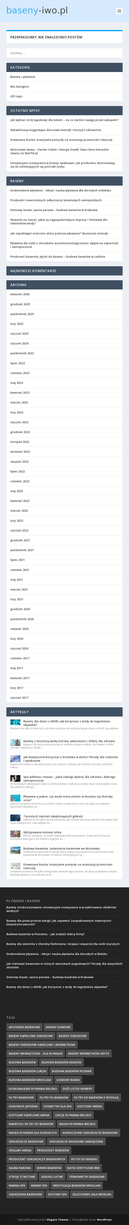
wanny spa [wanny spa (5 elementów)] (39, 1185)
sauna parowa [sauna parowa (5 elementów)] (20, 1168)
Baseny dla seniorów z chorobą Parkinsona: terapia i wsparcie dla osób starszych (63, 944)
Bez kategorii (19, 86)
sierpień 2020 (19, 629)
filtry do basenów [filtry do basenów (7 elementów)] (54, 1097)
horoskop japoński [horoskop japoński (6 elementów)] (23, 1106)
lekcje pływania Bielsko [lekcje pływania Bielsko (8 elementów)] (73, 1115)
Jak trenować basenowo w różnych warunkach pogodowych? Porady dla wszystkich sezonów (64, 965)
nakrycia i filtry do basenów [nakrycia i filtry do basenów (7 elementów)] (31, 1124)
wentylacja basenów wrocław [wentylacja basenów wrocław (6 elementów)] (76, 1185)
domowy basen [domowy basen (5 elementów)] (68, 1080)
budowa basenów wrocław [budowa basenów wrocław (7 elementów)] (30, 1080)
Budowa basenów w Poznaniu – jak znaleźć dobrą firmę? (45, 934)
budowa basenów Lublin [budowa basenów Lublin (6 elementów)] (27, 1071)
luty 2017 (16, 688)
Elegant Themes (57, 1219)
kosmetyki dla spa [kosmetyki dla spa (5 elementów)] (57, 1106)
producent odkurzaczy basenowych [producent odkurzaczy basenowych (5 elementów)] (37, 1159)
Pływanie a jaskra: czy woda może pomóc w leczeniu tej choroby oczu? (68, 798)
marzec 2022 (19, 510)
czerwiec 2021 (19, 570)
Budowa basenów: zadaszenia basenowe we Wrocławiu (61, 848)
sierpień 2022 (19, 461)
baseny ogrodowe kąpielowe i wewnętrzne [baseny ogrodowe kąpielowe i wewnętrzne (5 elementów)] (42, 1045)
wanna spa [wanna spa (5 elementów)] (17, 1185)
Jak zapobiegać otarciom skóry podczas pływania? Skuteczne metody (59, 233)
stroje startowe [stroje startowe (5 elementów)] (22, 1177)
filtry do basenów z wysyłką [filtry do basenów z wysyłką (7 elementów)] (96, 1097)
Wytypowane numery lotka (42, 832)
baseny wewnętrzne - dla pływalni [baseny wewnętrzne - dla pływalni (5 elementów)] (36, 1053)
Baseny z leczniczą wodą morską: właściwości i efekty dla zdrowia (69, 741)
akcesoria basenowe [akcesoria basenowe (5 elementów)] (24, 1027)
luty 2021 (16, 599)
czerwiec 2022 (19, 481)
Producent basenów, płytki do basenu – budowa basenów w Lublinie (57, 256)
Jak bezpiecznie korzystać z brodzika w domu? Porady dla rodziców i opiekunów (70, 759)
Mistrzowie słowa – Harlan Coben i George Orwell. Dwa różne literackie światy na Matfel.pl (59, 151)
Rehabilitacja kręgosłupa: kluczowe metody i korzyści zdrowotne (55, 130)
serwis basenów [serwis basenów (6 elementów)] (49, 1168)
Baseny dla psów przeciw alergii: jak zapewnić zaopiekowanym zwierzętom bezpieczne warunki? (58, 922)
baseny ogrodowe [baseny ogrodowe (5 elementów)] (73, 1036)
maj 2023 (16, 383)
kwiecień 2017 (19, 678)
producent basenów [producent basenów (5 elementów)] (53, 1150)
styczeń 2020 (19, 648)
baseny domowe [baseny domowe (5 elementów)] (58, 1027)
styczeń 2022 (19, 530)
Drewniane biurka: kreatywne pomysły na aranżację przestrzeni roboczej (61, 140)
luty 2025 (16, 324)
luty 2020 (16, 639)
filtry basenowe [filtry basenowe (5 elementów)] (21, 1097)
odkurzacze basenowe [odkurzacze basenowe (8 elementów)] (26, 1141)
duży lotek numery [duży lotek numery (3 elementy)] (77, 1089)
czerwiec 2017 (19, 658)
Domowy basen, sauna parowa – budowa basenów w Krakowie (53, 210)
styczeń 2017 (19, 698)
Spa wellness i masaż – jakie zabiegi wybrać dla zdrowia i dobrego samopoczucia (69, 778)
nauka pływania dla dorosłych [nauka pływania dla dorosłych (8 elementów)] (33, 1133)
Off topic (16, 96)
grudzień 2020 (20, 609)
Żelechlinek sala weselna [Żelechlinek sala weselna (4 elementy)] (91, 1194)
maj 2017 (16, 668)
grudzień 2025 (20, 304)
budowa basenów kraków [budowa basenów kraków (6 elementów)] (61, 1062)
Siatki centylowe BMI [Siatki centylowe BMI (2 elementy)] (83, 1168)
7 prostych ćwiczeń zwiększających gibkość (53, 816)
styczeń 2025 (19, 333)
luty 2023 (16, 412)
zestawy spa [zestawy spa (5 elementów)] (57, 1194)
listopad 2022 (19, 442)
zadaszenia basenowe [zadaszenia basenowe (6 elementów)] (25, 1194)
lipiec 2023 (17, 363)
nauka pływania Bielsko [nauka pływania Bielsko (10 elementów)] (77, 1124)
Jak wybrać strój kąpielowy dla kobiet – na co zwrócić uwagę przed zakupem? (64, 120)
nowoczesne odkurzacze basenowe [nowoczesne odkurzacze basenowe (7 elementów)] (90, 1133)
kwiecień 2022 (19, 501)
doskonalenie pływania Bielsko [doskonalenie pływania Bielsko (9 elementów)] (33, 1089)
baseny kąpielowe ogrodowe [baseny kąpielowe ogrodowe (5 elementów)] (31, 1036)
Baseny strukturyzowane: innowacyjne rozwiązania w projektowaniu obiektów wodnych (61, 909)
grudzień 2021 (20, 540)
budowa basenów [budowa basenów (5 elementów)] (22, 1062)
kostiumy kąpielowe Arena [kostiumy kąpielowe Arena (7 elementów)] (29, 1115)
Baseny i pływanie (22, 77)
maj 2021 (16, 579)
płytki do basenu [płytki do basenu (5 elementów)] (84, 1159)
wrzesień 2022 (20, 451)
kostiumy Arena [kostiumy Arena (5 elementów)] (89, 1106)
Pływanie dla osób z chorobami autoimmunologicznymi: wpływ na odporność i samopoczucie (64, 245)
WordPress (104, 1219)
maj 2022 (16, 491)
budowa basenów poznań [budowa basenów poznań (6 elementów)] (71, 1071)
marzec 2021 (19, 589)
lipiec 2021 (17, 560)
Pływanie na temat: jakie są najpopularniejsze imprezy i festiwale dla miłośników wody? (58, 221)
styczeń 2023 (19, 422)
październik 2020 (22, 619)
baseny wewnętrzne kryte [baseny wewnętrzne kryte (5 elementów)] (88, 1053)
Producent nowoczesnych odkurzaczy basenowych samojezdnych (56, 200)
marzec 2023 (19, 402)
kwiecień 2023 (19, 392)
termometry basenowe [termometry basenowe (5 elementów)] (87, 1177)
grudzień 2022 (20, 432)
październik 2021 (22, 550)
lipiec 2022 (17, 471)
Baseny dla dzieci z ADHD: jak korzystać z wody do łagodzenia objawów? (66, 723)
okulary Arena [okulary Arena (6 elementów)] (20, 1150)
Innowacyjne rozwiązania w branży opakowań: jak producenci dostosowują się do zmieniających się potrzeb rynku (62, 164)
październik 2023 (22, 353)
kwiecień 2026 (19, 294)
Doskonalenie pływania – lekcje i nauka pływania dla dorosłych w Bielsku (60, 190)
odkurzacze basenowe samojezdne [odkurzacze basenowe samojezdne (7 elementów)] (76, 1141)
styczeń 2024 (19, 343)
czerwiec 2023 (19, 373)
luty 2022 (16, 520)
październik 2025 (22, 314)
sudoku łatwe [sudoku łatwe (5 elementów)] (52, 1177)
